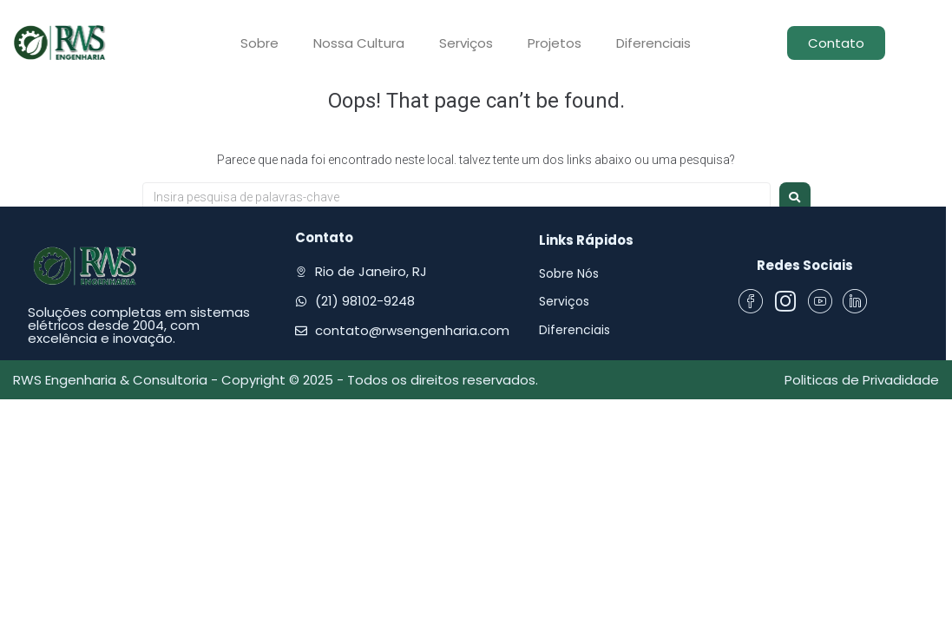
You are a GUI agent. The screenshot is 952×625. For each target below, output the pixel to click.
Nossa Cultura (358, 43)
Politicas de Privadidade (862, 380)
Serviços (466, 43)
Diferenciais (653, 43)
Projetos (554, 43)
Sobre (259, 43)
